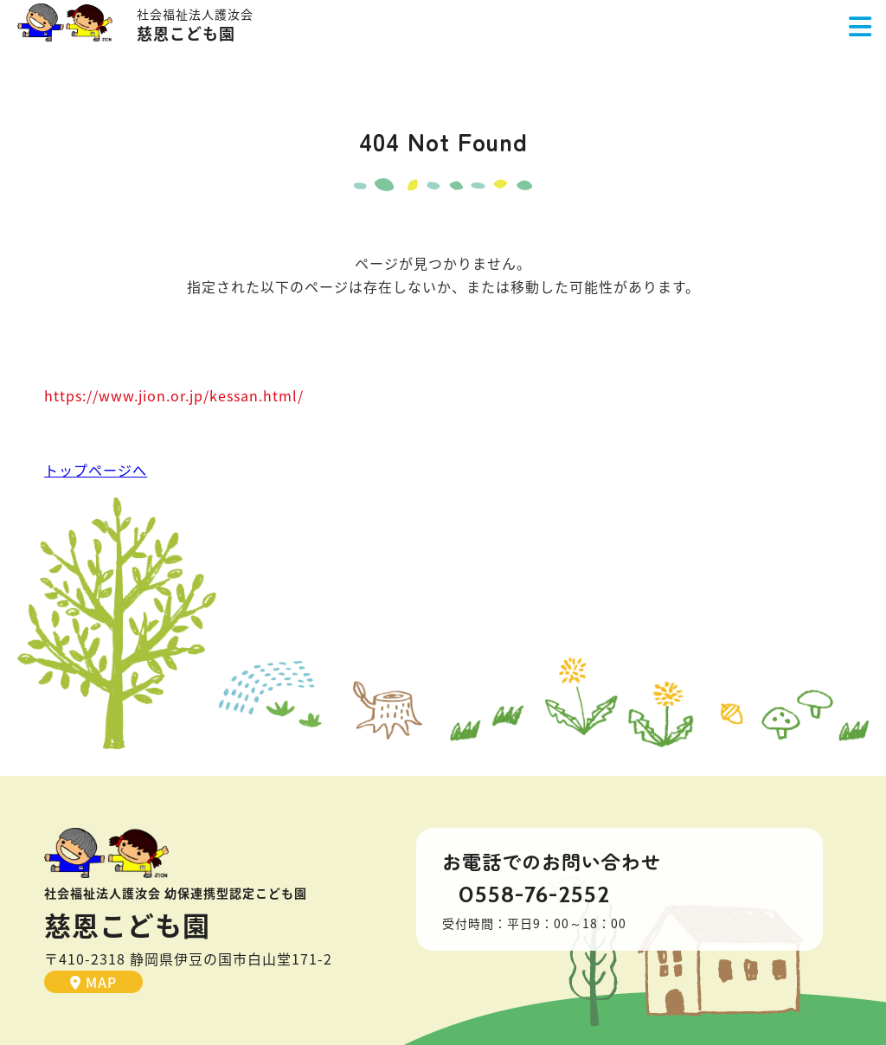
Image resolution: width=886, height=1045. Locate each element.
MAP (93, 981)
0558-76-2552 (534, 894)
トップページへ (95, 469)
